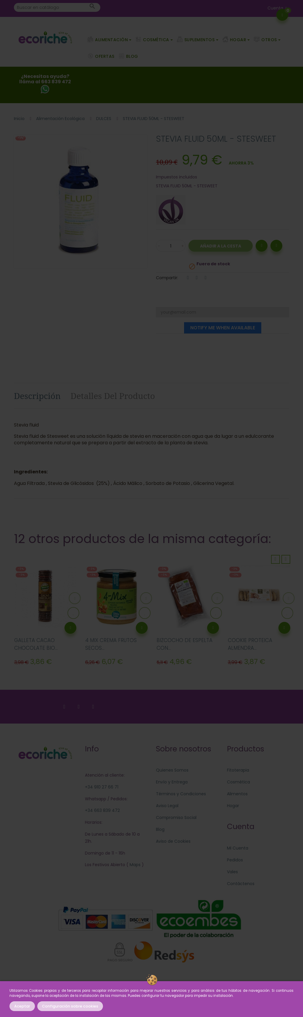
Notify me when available (222, 327)
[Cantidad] (171, 246)
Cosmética (238, 782)
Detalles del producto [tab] (112, 395)
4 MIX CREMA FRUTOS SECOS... (111, 644)
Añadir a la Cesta (220, 246)
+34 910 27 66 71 (101, 787)
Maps (134, 865)
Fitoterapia (238, 770)
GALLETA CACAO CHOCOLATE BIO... (36, 644)
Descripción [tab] (37, 395)
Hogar (233, 806)
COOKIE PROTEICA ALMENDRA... (250, 644)
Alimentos (237, 794)
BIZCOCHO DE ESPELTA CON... (184, 644)
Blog (160, 829)
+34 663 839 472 (102, 810)
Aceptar (22, 1006)
